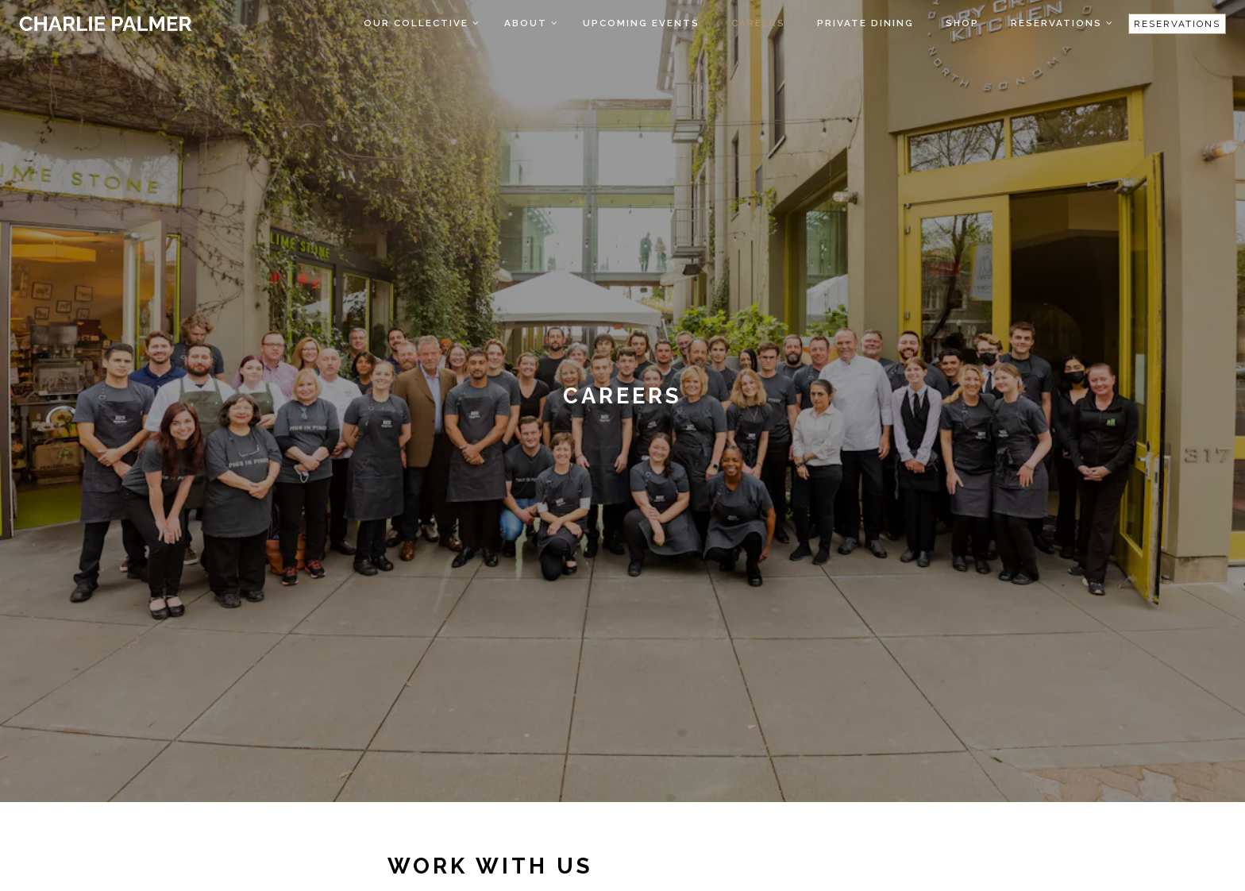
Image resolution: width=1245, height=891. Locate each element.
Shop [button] (962, 23)
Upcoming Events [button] (641, 23)
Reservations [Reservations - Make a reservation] (1177, 23)
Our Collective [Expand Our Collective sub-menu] (423, 21)
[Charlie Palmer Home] (105, 22)
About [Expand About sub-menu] (532, 21)
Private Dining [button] (865, 23)
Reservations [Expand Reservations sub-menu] (1063, 21)
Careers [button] (758, 23)
